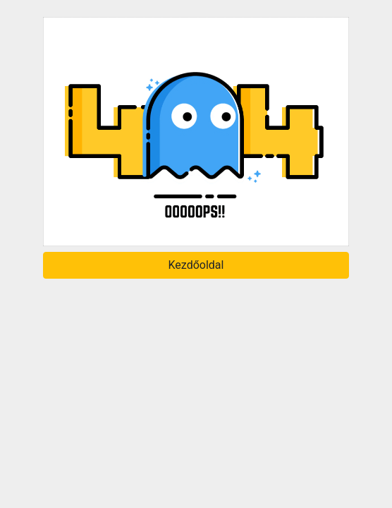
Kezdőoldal (196, 265)
